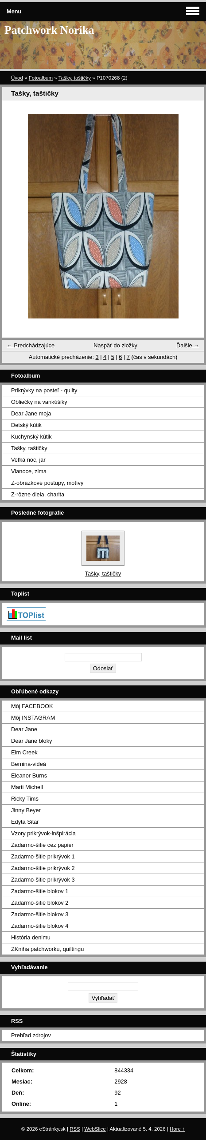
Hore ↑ (177, 1129)
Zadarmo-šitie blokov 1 (39, 891)
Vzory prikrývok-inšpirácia (43, 833)
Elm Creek (24, 752)
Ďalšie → (187, 345)
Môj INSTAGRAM (33, 717)
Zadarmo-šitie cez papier (42, 845)
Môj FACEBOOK (32, 706)
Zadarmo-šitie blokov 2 (39, 902)
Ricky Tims (25, 798)
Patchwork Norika (49, 30)
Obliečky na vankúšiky (39, 402)
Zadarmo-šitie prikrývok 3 (43, 879)
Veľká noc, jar (28, 459)
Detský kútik (26, 425)
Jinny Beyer (26, 810)
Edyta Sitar (25, 821)
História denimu (31, 937)
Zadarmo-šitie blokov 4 (39, 925)
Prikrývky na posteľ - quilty (44, 390)
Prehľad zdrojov (31, 1035)
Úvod (17, 78)
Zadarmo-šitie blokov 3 (39, 914)
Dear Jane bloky (31, 740)
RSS (75, 1129)
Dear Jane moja (31, 413)
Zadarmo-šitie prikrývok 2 (43, 868)
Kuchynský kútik (31, 436)
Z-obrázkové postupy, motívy (47, 482)
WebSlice (94, 1129)
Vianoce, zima (29, 471)
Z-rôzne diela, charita (37, 494)
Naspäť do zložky (115, 345)
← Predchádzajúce (30, 345)
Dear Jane (24, 729)
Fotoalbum (41, 78)
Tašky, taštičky (74, 78)
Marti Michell (27, 787)
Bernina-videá (28, 764)
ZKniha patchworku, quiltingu (47, 949)
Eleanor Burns (29, 775)
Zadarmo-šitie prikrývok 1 (43, 856)
